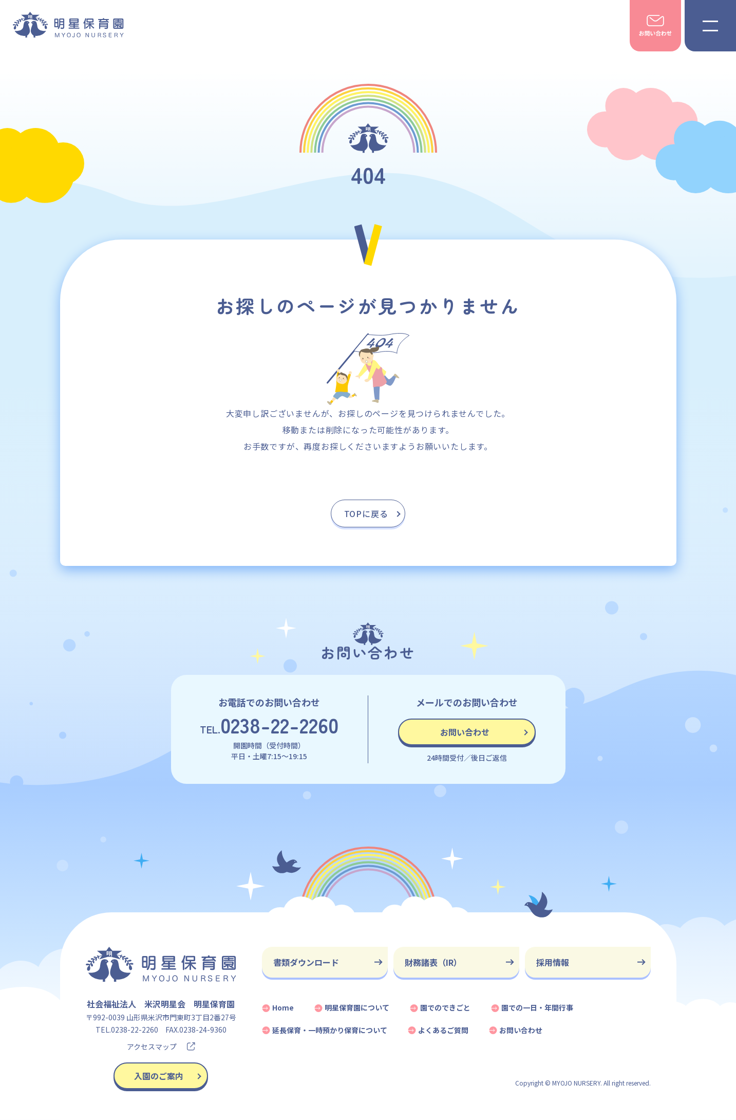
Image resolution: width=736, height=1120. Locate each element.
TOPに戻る (366, 513)
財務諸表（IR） (433, 962)
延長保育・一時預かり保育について (329, 1030)
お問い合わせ (464, 732)
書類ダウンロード (306, 962)
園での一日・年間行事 (537, 1007)
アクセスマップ (161, 1046)
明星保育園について (357, 1007)
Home (283, 1007)
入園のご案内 (158, 1076)
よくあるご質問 (443, 1030)
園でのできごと (445, 1007)
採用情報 (552, 962)
